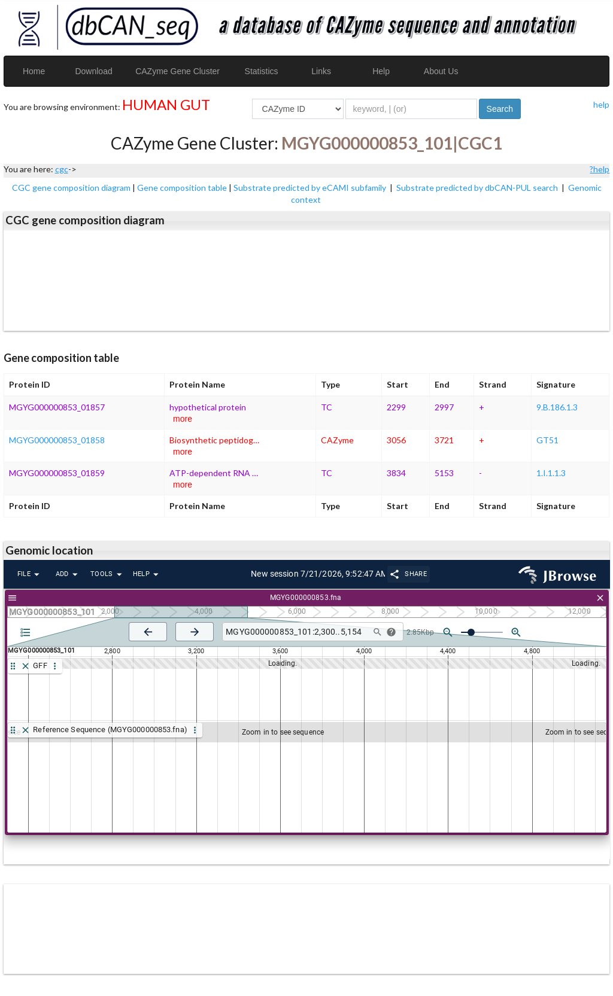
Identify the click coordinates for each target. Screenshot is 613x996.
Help (381, 71)
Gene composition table (182, 187)
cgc (61, 169)
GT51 (547, 440)
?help (599, 169)
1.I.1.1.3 (551, 473)
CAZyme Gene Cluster (177, 71)
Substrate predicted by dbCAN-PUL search (478, 187)
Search (500, 109)
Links (321, 71)
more (182, 419)
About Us (441, 71)
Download (93, 71)
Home (34, 71)
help (601, 104)
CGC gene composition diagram (71, 187)
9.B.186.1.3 (557, 407)
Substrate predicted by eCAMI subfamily (310, 187)
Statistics (261, 71)
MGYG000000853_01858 (57, 440)
